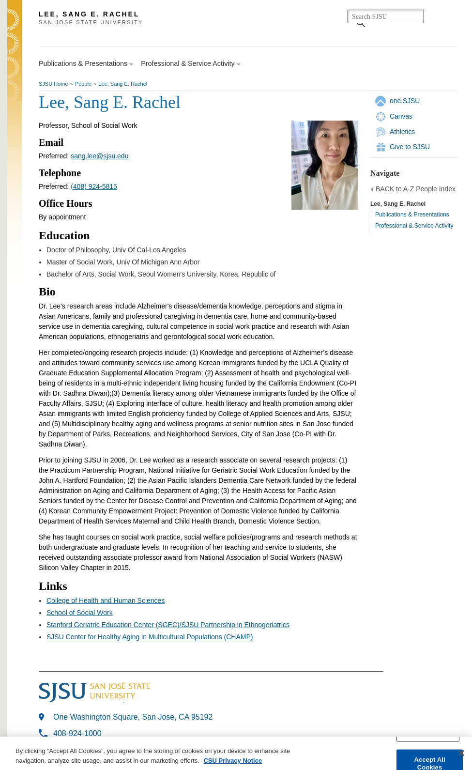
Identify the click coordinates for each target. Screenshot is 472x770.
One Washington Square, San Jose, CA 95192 (133, 717)
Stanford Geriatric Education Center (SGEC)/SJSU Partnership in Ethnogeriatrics (167, 625)
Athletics (402, 132)
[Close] (461, 755)
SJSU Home (53, 84)
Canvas (401, 116)
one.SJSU (405, 101)
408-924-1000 (77, 733)
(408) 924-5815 (94, 186)
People (83, 84)
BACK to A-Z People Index (416, 189)
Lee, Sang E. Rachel (122, 84)
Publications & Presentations (412, 214)
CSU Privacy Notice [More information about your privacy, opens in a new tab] (232, 762)
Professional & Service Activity (414, 225)
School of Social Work (79, 612)
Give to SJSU (410, 147)
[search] (386, 16)
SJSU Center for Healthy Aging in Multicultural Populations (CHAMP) (149, 637)
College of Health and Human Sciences (105, 600)
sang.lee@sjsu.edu (99, 156)
